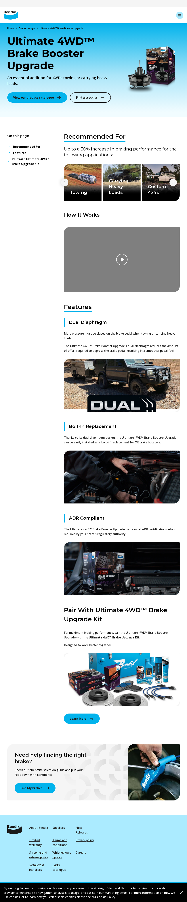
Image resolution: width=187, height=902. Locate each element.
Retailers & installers (36, 867)
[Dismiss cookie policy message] (181, 892)
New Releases (82, 830)
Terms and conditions (59, 842)
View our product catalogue (37, 97)
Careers (81, 852)
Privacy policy (85, 840)
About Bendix (38, 828)
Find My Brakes (35, 788)
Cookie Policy (106, 897)
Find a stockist (90, 97)
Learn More (82, 718)
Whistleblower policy (61, 854)
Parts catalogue (59, 867)
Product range (27, 28)
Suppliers (58, 828)
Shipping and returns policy (38, 854)
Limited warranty (35, 842)
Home (10, 28)
